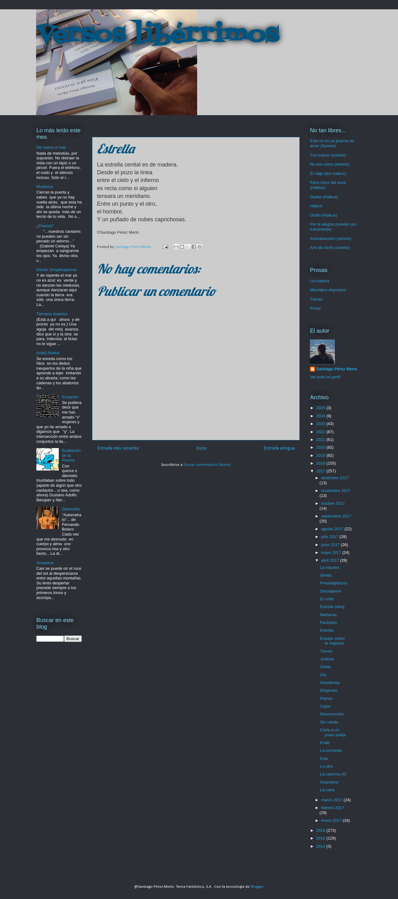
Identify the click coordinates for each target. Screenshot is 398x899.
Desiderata (330, 682)
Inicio (201, 448)
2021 (321, 439)
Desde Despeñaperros (56, 269)
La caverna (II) (333, 774)
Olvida (325, 575)
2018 (321, 463)
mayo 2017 (331, 552)
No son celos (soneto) (329, 164)
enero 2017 (332, 820)
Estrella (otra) (332, 606)
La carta (327, 790)
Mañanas (328, 614)
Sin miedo (329, 722)
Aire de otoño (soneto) (330, 247)
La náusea (329, 567)
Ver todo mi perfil (325, 377)
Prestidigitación (333, 583)
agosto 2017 (333, 529)
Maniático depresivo (328, 290)
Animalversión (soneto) (330, 238)
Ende (324, 742)
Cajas (325, 706)
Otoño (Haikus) (323, 215)
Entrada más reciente (118, 448)
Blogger (257, 887)
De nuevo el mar (51, 147)
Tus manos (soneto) (328, 155)
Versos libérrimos (157, 35)
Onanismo (329, 782)
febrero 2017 (332, 807)
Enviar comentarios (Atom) (207, 465)
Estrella (326, 630)
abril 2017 (330, 560)
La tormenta (330, 750)
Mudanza (44, 186)
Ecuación (70, 397)
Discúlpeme (330, 591)
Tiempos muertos (51, 313)
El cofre (327, 599)
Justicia (326, 659)
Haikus (316, 206)
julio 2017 (330, 536)
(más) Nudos (47, 352)
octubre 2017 (333, 503)
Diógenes (328, 690)
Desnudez (71, 509)
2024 (321, 416)
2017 (321, 471)
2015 (321, 838)
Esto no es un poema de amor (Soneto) (332, 143)
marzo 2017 (332, 800)
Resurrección (332, 714)
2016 (321, 830)
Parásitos (328, 622)
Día (323, 674)
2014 (321, 846)
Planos (326, 698)
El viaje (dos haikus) (328, 173)
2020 (321, 447)
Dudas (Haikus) (324, 196)
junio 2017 (331, 544)
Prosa (315, 308)
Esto (324, 758)
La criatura (319, 281)
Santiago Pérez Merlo (336, 369)
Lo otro (326, 766)
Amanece (44, 562)
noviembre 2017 (335, 490)
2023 (321, 423)
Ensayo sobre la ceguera (332, 641)
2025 (321, 407)
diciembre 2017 (335, 477)
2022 (321, 431)
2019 (321, 455)
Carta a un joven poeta (332, 732)
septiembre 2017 (336, 516)
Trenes (316, 299)
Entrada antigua (279, 448)
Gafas (325, 666)
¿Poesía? (45, 225)
